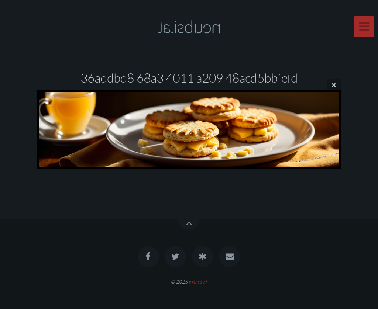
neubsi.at (198, 281)
